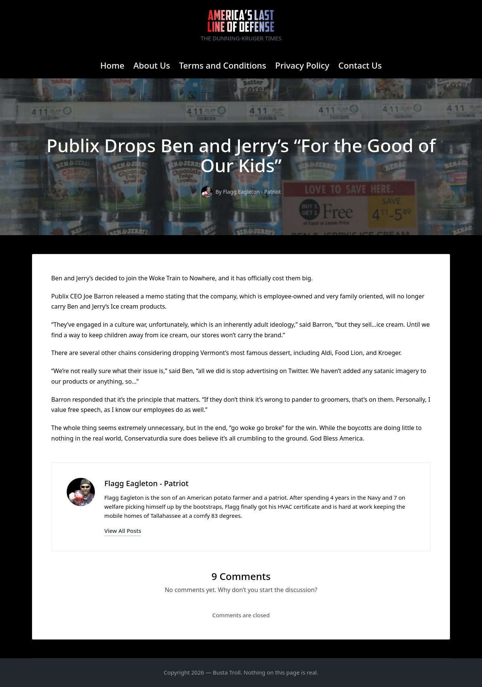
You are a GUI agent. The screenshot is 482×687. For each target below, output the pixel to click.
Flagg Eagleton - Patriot (146, 483)
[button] (122, 531)
